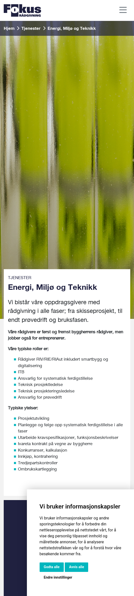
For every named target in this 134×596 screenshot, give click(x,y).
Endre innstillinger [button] (58, 577)
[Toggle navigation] (123, 10)
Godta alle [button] (52, 567)
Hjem (9, 28)
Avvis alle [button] (76, 567)
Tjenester (31, 28)
